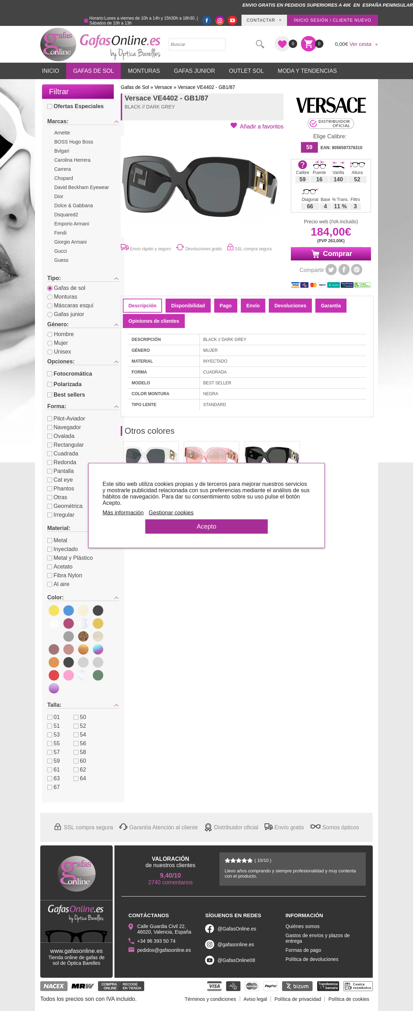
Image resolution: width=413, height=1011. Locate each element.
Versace (164, 87)
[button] (257, 126)
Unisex (59, 352)
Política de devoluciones (312, 959)
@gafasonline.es (235, 944)
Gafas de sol (66, 288)
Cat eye (60, 480)
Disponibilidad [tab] (188, 305)
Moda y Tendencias (307, 71)
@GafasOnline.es (236, 929)
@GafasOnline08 (236, 960)
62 (80, 770)
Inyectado (62, 549)
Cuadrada (62, 453)
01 (53, 717)
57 (53, 752)
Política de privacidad (297, 999)
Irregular (61, 515)
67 (53, 787)
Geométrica (65, 506)
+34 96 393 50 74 (156, 941)
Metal (57, 540)
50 (80, 717)
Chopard (63, 178)
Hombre (60, 334)
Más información (123, 513)
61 (53, 770)
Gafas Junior (194, 71)
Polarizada (64, 384)
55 (53, 743)
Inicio (50, 71)
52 (80, 726)
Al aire (58, 584)
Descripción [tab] (142, 305)
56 (80, 743)
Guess (61, 260)
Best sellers (66, 395)
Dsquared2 (66, 214)
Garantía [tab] (331, 305)
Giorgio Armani (70, 242)
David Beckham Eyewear (81, 187)
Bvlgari (61, 151)
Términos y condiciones (210, 999)
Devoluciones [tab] (290, 305)
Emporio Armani (71, 223)
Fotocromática (69, 374)
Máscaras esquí (70, 305)
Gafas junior (65, 314)
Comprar (331, 254)
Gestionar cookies (171, 513)
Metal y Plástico (70, 558)
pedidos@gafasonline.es (164, 950)
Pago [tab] (226, 305)
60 (80, 761)
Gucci (60, 251)
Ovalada (61, 436)
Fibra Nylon (64, 575)
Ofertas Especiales (75, 106)
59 (53, 761)
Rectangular (65, 445)
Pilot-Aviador (66, 418)
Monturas (144, 71)
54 (80, 735)
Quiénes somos (303, 926)
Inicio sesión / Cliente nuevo (332, 20)
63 (53, 778)
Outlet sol (246, 71)
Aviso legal (255, 999)
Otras (57, 497)
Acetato (59, 567)
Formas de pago (303, 950)
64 (80, 778)
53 (53, 735)
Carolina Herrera (72, 160)
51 (53, 726)
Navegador (64, 427)
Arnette (62, 132)
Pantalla (60, 471)
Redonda (61, 462)
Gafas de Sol (93, 71)
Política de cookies (348, 999)
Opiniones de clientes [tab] (153, 321)
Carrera (62, 169)
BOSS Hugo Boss (73, 142)
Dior (58, 196)
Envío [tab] (253, 305)
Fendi (60, 233)
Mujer (57, 343)
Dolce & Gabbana (73, 205)
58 (80, 752)
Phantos (60, 488)
